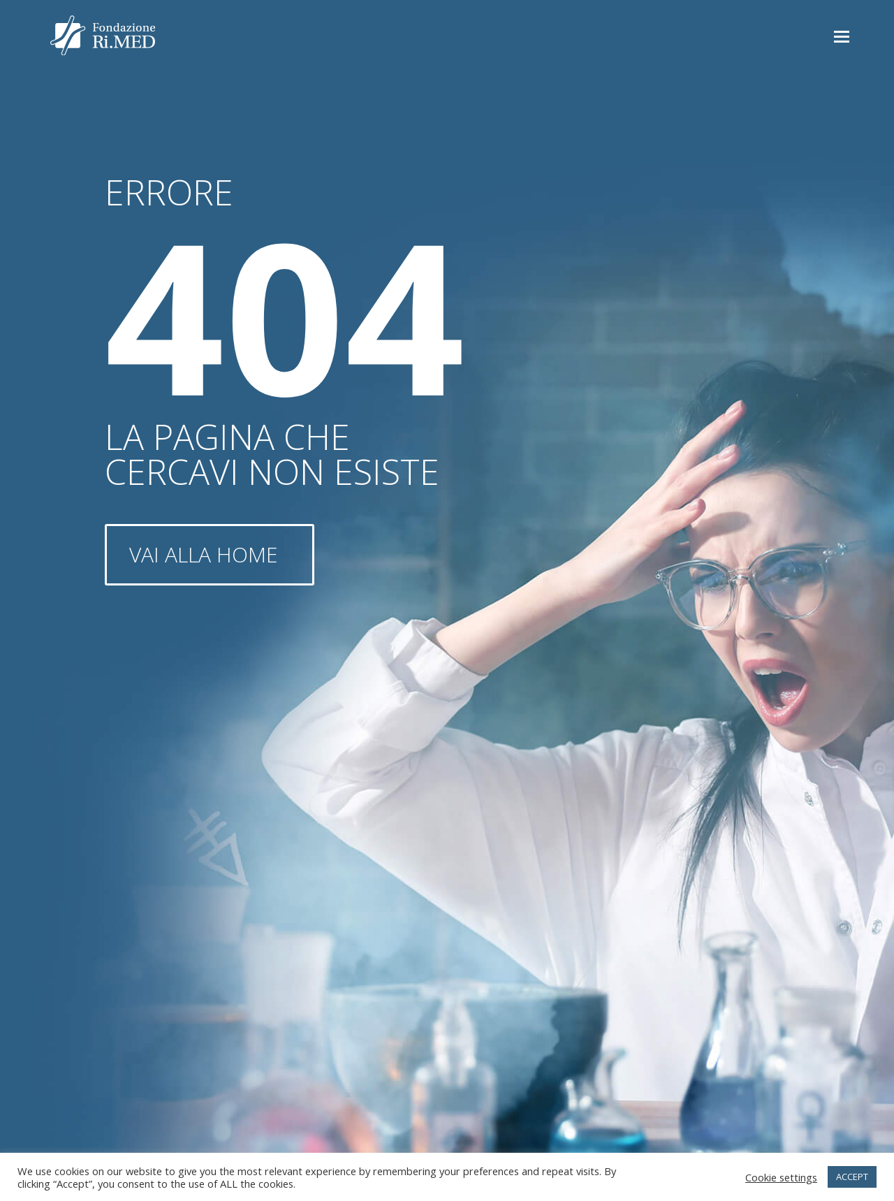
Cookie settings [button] (781, 1177)
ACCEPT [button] (852, 1176)
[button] (841, 35)
